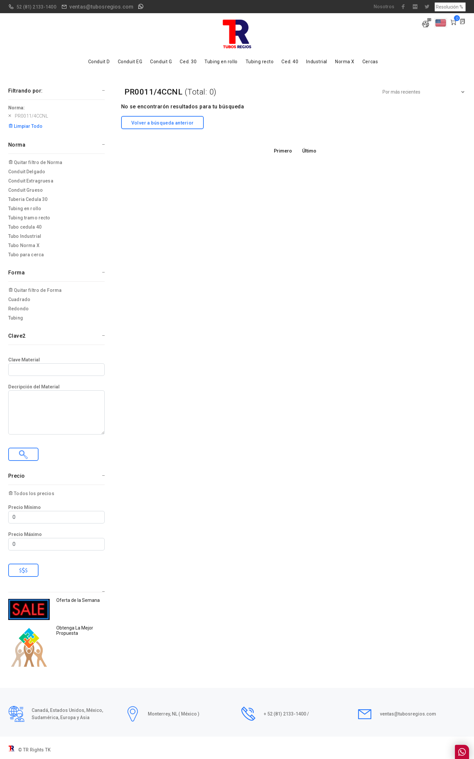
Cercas (370, 61)
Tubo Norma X (24, 245)
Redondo (18, 308)
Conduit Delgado (26, 171)
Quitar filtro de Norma (35, 162)
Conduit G (161, 61)
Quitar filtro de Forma (35, 290)
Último (309, 151)
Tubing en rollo (220, 61)
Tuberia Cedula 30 (27, 199)
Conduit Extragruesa (30, 180)
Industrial (316, 61)
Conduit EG (130, 61)
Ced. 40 (289, 61)
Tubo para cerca (26, 254)
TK (48, 749)
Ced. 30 (188, 61)
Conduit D (99, 61)
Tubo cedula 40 (24, 227)
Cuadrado (19, 299)
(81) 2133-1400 (39, 7)
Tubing (15, 318)
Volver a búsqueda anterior (162, 123)
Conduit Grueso (25, 190)
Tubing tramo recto (29, 217)
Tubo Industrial (24, 236)
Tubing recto (260, 61)
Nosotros (384, 6)
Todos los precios (31, 493)
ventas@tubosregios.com (101, 7)
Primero (283, 151)
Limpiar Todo (25, 126)
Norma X (345, 61)
